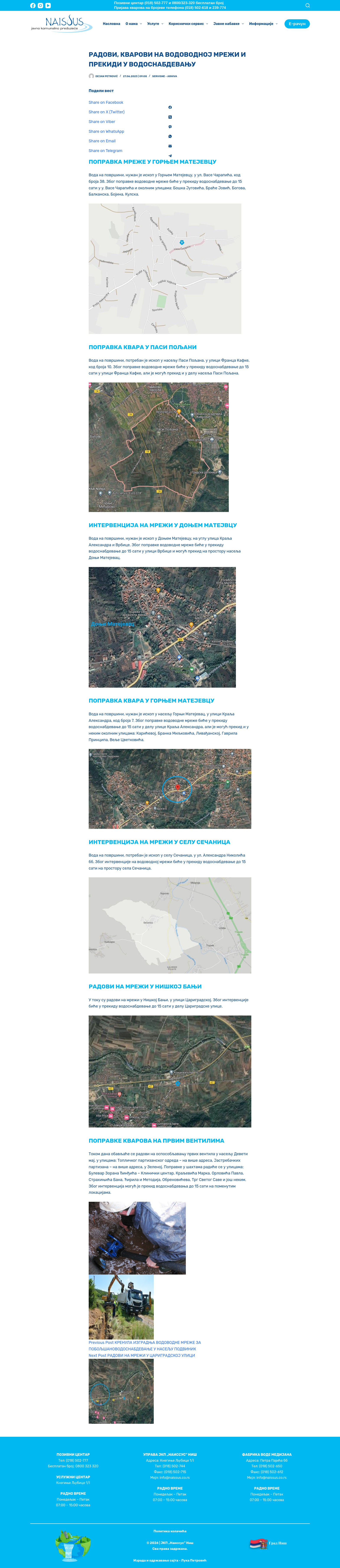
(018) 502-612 (272, 1472)
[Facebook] (33, 5)
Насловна (111, 24)
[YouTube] (48, 5)
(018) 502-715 (175, 1472)
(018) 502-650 (270, 1466)
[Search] (308, 5)
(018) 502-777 (77, 1460)
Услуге (156, 23)
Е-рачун (297, 23)
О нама (135, 23)
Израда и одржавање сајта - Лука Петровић (169, 1560)
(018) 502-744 (174, 1466)
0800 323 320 (86, 1466)
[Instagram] (40, 5)
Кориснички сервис (189, 23)
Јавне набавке (229, 23)
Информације (264, 23)
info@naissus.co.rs (175, 1478)
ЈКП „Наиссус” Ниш (177, 1543)
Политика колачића (170, 1531)
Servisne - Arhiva (164, 76)
